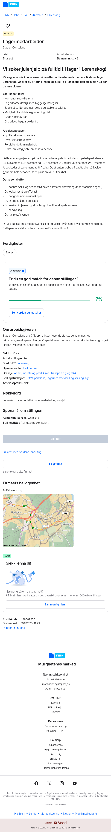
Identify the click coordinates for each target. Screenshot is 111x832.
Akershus (37, 15)
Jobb (16, 15)
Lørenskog (53, 15)
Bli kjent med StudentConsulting (22, 452)
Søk (26, 15)
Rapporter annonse (14, 628)
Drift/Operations (35, 378)
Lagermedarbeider (57, 378)
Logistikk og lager (79, 378)
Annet (17, 373)
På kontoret (30, 368)
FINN (6, 15)
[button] (8, 26)
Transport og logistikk (64, 373)
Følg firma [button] (55, 464)
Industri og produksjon (36, 373)
